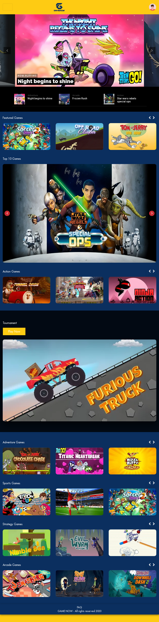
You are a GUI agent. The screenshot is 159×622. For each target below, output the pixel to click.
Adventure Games (14, 442)
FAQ (79, 607)
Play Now (14, 331)
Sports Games (11, 483)
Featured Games (13, 118)
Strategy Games (13, 524)
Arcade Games (12, 565)
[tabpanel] (32, 136)
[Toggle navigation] (8, 7)
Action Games (11, 271)
